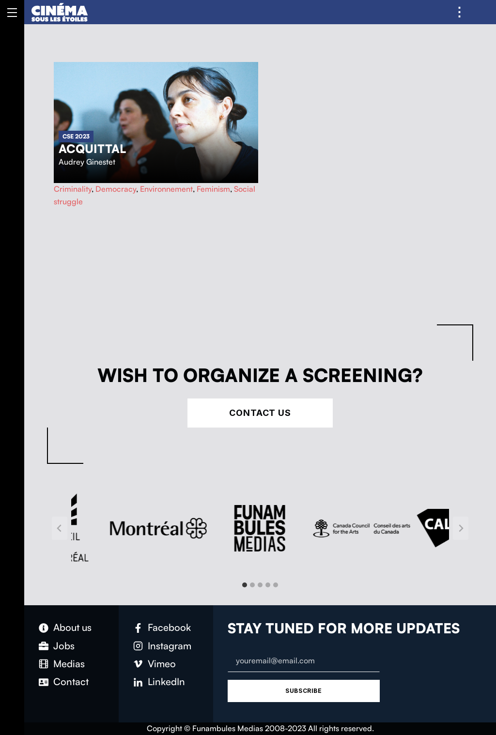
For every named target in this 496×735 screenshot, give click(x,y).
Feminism (213, 189)
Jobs (64, 646)
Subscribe (303, 690)
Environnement (166, 189)
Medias (69, 664)
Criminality (73, 189)
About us (72, 627)
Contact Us (260, 413)
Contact (71, 681)
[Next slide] (460, 528)
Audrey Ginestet (87, 162)
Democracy (115, 189)
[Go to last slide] (59, 528)
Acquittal (92, 148)
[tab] (244, 584)
